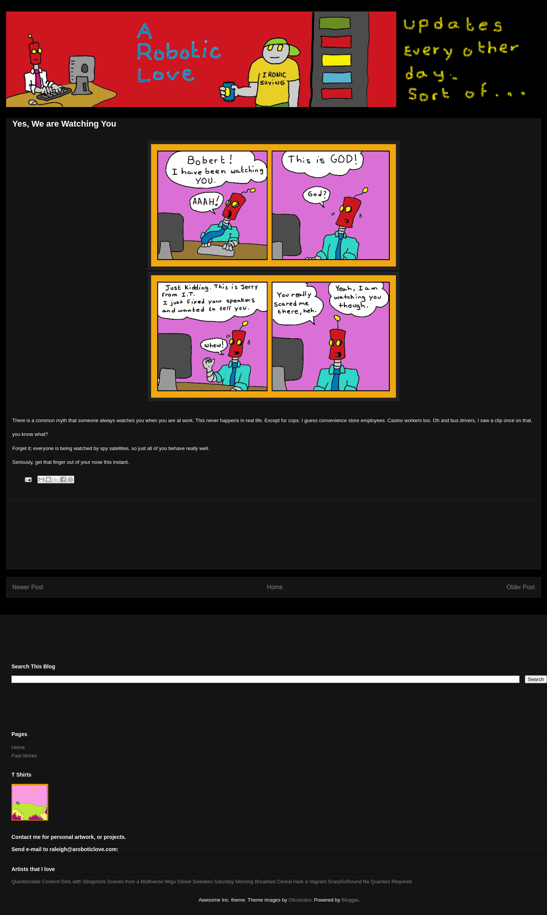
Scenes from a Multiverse (135, 881)
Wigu (170, 881)
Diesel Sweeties (195, 881)
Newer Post (27, 587)
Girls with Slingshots (83, 881)
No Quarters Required (387, 881)
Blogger (350, 900)
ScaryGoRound (345, 881)
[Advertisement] (273, 534)
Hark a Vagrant (309, 881)
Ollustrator (299, 900)
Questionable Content (35, 881)
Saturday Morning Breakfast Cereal (253, 881)
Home (275, 587)
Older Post (520, 587)
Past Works (24, 756)
